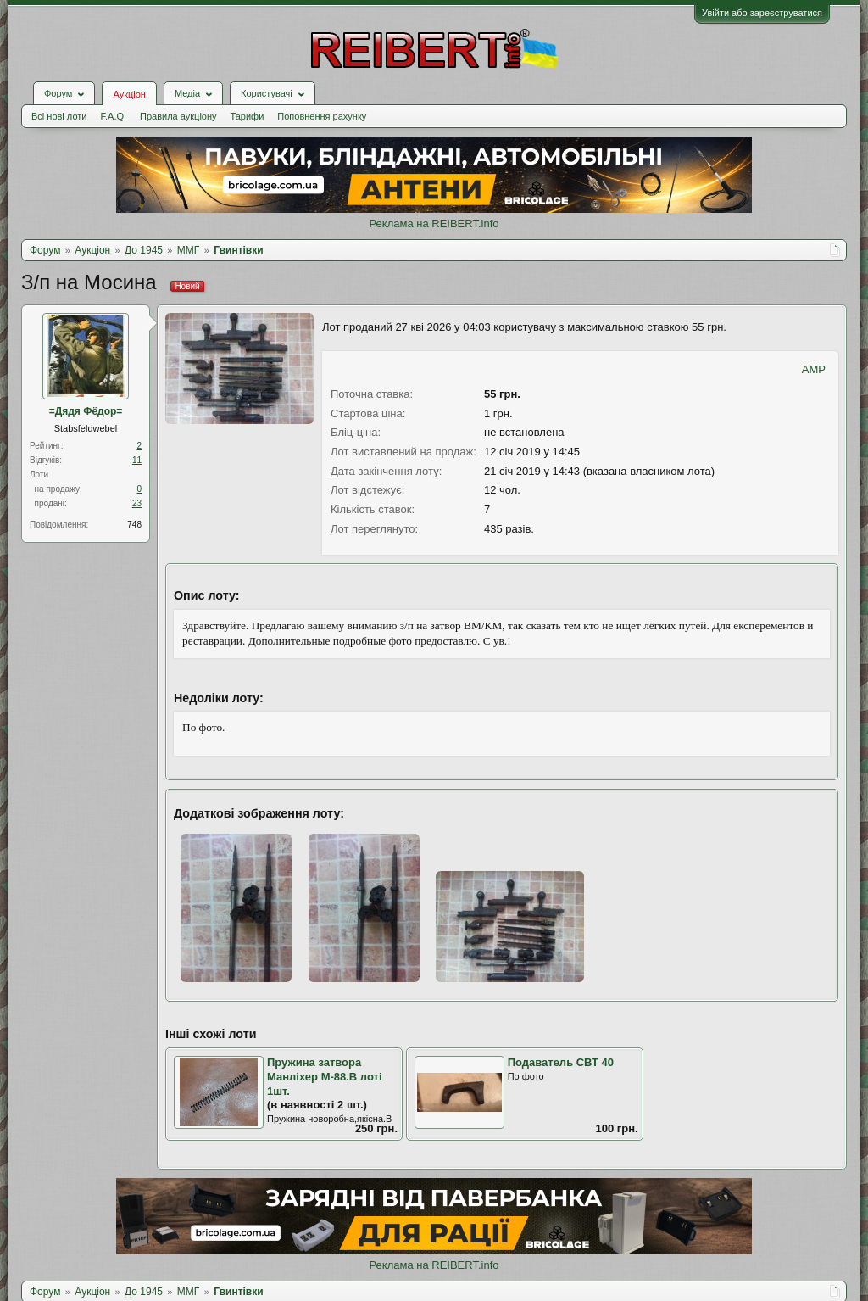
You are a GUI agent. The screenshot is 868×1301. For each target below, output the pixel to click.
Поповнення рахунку (321, 116)
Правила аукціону (178, 116)
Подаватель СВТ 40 (561, 1062)
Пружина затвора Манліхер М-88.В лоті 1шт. (324, 1076)
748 (134, 524)
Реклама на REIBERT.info (433, 223)
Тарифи (247, 116)
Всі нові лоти (58, 116)
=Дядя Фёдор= (86, 411)
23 (137, 503)
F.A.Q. (113, 116)
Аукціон (129, 94)
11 (137, 460)
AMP (814, 369)
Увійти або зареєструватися (762, 13)
